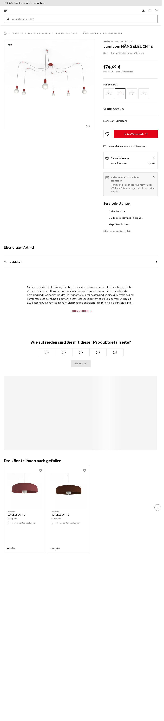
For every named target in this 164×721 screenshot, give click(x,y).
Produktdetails (13, 262)
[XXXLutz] (19, 10)
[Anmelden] (143, 10)
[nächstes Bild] (157, 507)
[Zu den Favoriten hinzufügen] (107, 134)
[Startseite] (5, 33)
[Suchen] (8, 19)
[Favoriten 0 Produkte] (150, 10)
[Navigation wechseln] (5, 10)
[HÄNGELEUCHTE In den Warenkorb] (136, 134)
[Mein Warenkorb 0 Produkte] (156, 10)
